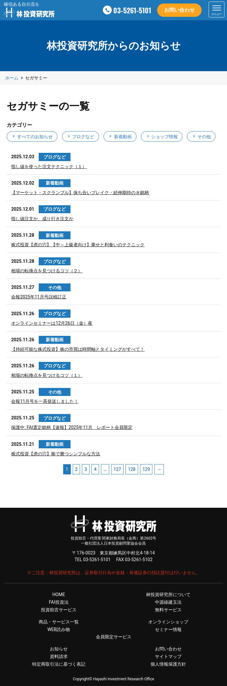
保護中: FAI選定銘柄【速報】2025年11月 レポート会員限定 (71, 427)
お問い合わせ (179, 10)
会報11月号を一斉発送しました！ (44, 401)
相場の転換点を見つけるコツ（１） (46, 375)
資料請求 (59, 656)
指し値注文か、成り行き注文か (42, 218)
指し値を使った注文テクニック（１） (49, 166)
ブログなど (80, 136)
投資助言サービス (59, 609)
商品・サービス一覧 (59, 621)
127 (117, 469)
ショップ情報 (162, 136)
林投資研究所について (168, 594)
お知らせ (59, 648)
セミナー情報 (168, 629)
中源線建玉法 (168, 602)
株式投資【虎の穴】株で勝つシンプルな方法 (55, 453)
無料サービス (168, 609)
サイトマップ (168, 656)
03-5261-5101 (132, 10)
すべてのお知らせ (31, 136)
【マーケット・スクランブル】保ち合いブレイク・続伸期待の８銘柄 (80, 192)
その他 (201, 136)
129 (146, 469)
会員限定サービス (113, 636)
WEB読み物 (58, 629)
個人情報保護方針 (168, 664)
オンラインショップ (168, 621)
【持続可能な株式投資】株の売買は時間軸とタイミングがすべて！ (77, 349)
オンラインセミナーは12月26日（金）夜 (51, 323)
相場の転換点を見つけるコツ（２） (46, 270)
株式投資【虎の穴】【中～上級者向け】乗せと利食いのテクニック (77, 244)
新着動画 (119, 136)
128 (132, 469)
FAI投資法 (59, 602)
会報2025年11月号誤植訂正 (38, 296)
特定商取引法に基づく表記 (58, 664)
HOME (58, 594)
